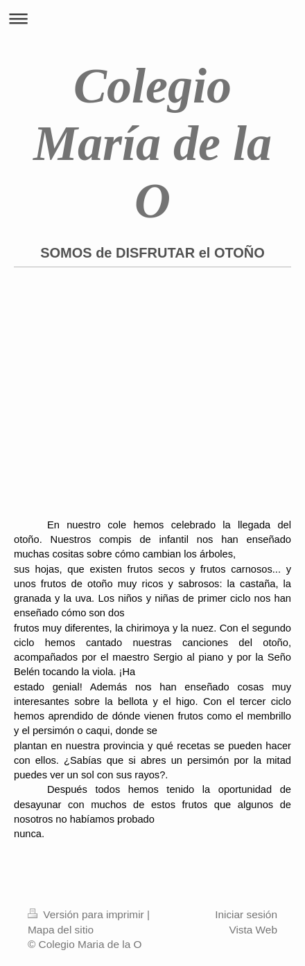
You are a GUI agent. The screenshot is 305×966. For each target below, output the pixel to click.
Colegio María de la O (152, 143)
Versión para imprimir (87, 914)
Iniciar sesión (246, 914)
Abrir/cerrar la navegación (152, 18)
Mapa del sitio (61, 930)
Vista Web (253, 930)
